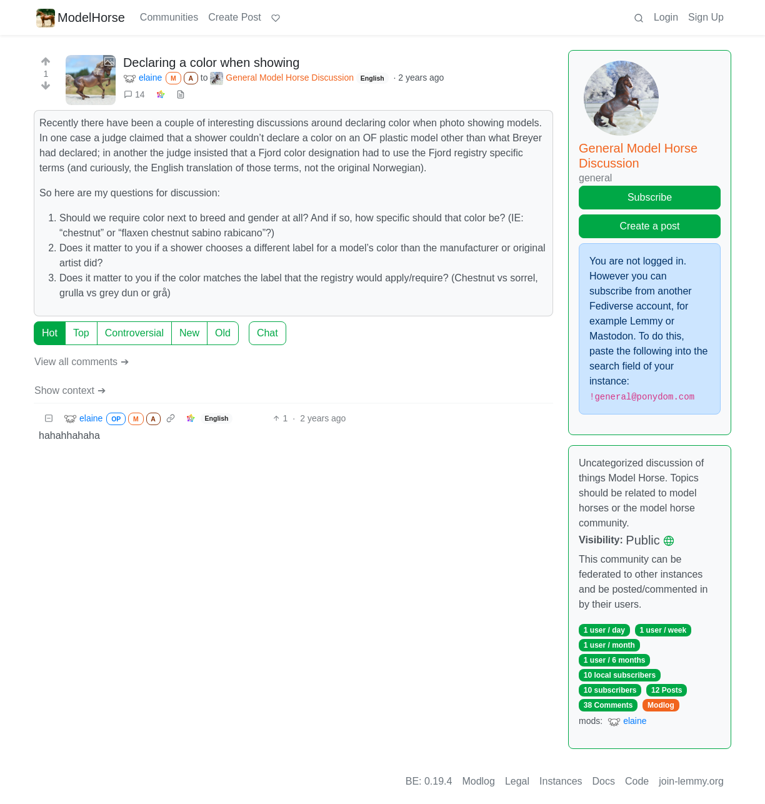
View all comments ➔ (81, 361)
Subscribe (650, 197)
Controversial (134, 333)
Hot (50, 333)
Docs (603, 781)
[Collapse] (49, 418)
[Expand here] (91, 80)
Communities (169, 17)
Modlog (661, 705)
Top (81, 333)
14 (134, 94)
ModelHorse (80, 18)
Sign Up (706, 17)
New (189, 333)
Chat (267, 333)
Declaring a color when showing (211, 62)
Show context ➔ (70, 390)
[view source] (181, 95)
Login (666, 17)
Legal (517, 781)
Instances (560, 781)
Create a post (649, 226)
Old (223, 333)
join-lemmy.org (691, 781)
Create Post (234, 17)
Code (637, 781)
